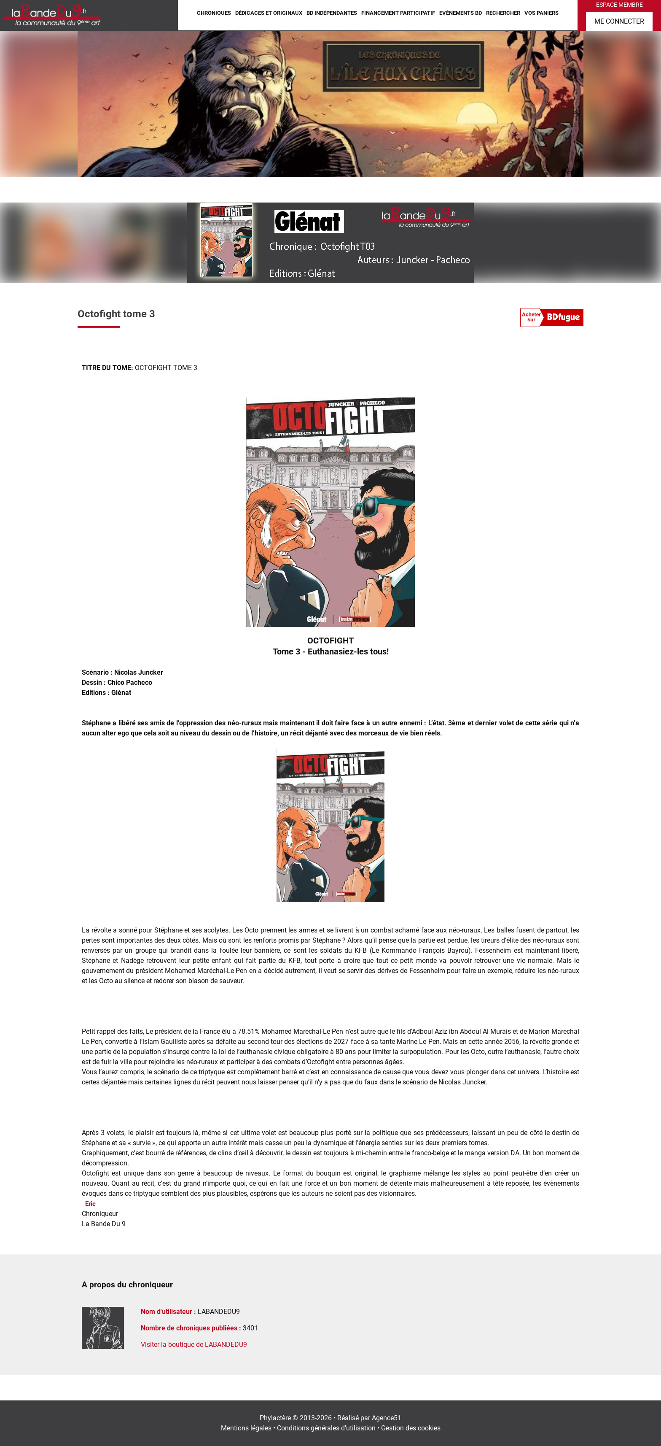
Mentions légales (246, 1428)
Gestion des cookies (411, 1428)
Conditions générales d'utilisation (326, 1428)
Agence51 (386, 1418)
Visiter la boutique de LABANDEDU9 (194, 1345)
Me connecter (619, 21)
